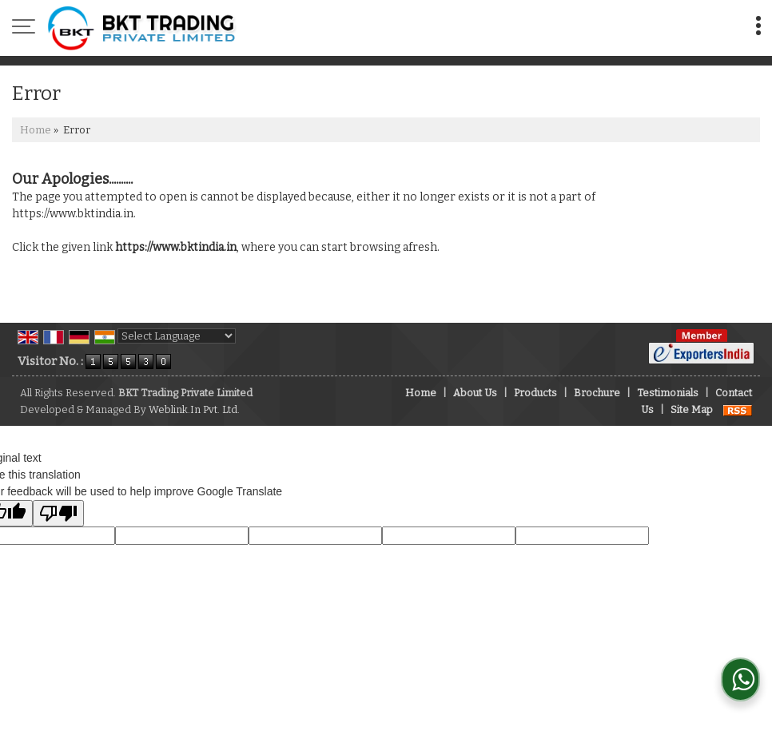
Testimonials (667, 393)
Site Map (692, 409)
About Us (475, 393)
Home (35, 130)
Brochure (597, 393)
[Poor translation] (58, 513)
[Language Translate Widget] (176, 336)
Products (535, 393)
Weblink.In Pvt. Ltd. (194, 409)
